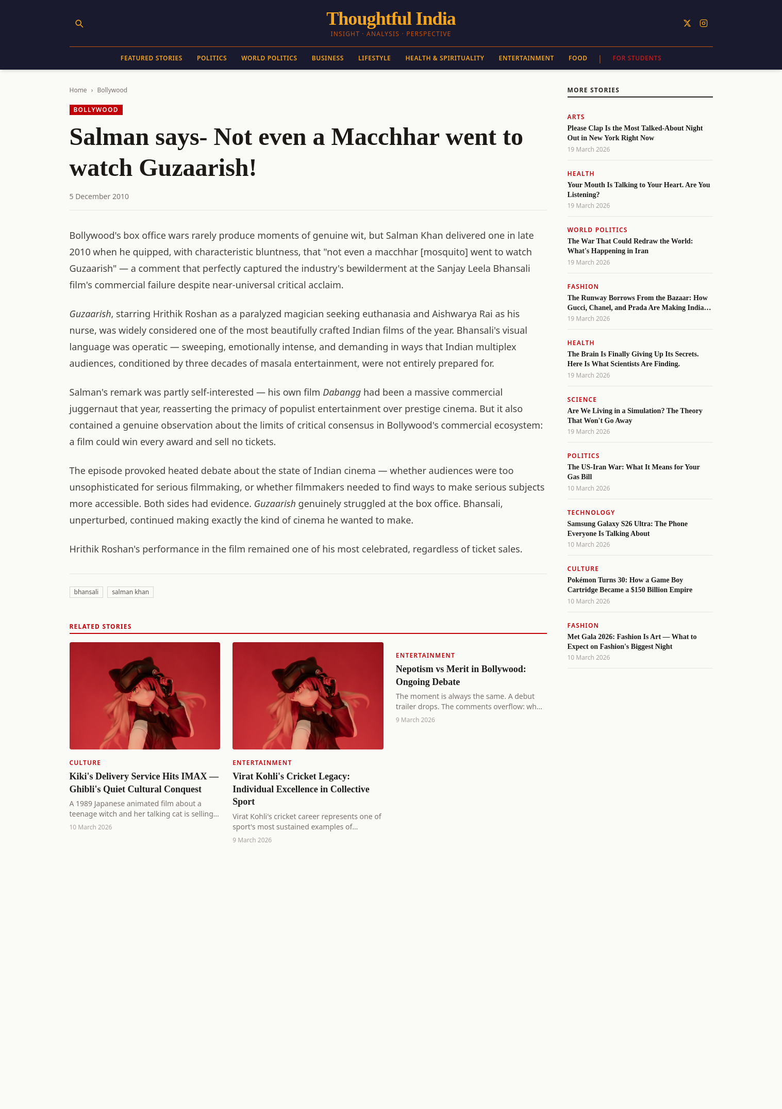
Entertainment (526, 58)
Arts (576, 116)
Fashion (584, 286)
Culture (86, 762)
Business (328, 58)
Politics (212, 58)
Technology (591, 512)
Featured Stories (151, 58)
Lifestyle (374, 58)
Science (582, 399)
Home (78, 90)
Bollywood (112, 90)
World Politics (269, 58)
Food (578, 58)
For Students (636, 58)
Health (581, 173)
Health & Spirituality (444, 58)
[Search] (79, 23)
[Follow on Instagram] (703, 23)
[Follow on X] (687, 23)
